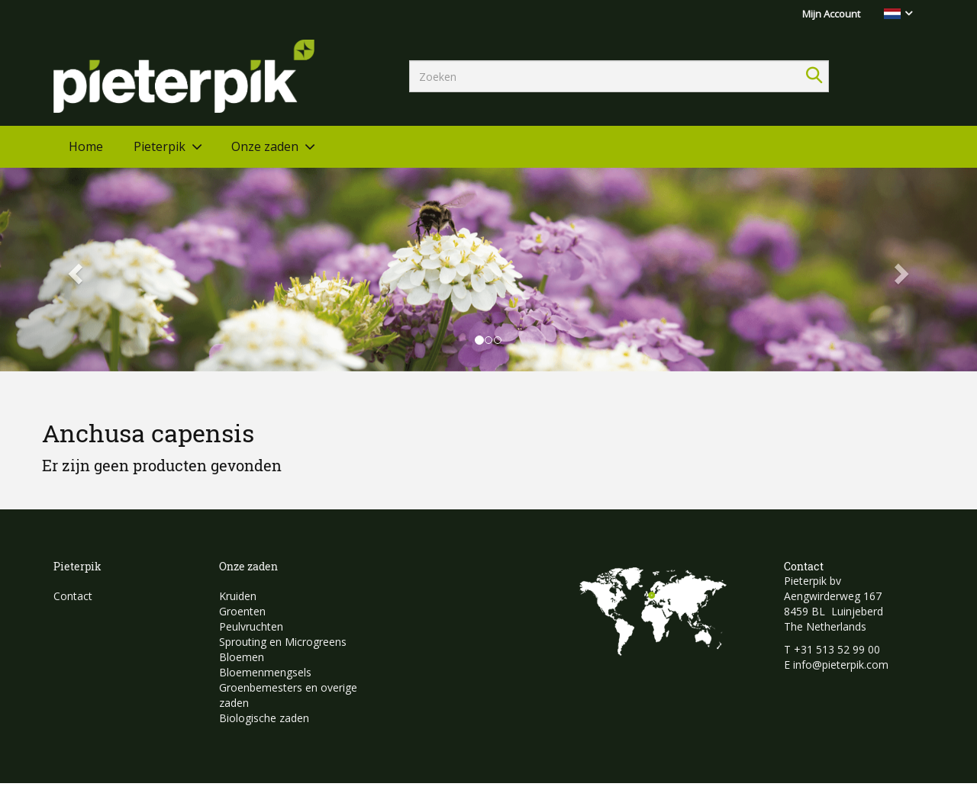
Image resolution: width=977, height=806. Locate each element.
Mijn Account (831, 14)
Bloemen (241, 657)
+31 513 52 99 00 (837, 649)
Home (86, 146)
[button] (73, 269)
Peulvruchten (251, 626)
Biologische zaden (264, 718)
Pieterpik (159, 146)
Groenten (242, 611)
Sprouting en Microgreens (283, 641)
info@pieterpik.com (840, 664)
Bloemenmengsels (265, 672)
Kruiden (237, 596)
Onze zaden (264, 146)
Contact (72, 596)
